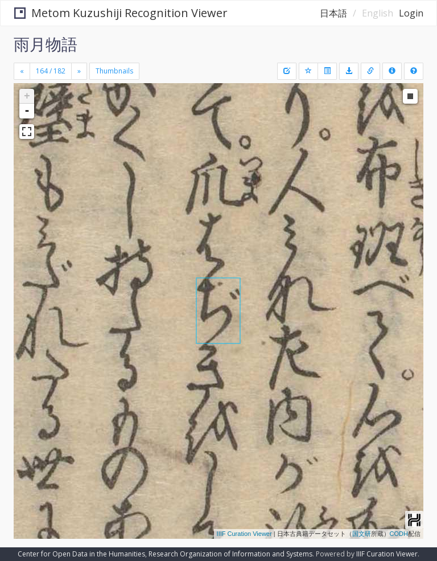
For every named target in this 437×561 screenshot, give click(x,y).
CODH (399, 533)
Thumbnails (114, 71)
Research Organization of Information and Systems (230, 554)
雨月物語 (45, 44)
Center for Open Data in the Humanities (81, 554)
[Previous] (22, 71)
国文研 (361, 533)
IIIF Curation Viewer (244, 533)
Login (411, 13)
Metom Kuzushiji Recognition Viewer (121, 13)
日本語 (333, 13)
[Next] (79, 71)
